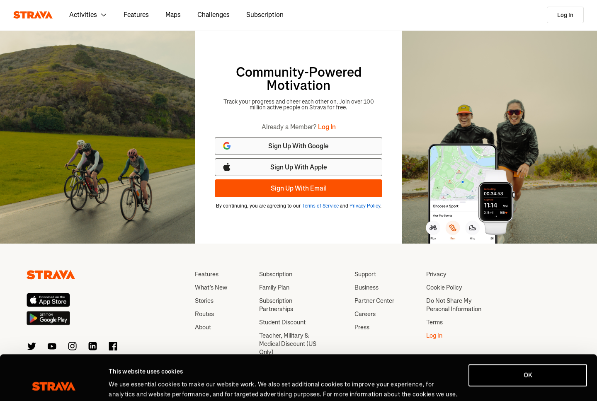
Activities (88, 14)
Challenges (213, 14)
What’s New (211, 287)
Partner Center (374, 301)
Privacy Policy (364, 206)
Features (136, 14)
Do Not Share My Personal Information (453, 305)
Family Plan (274, 287)
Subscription (265, 14)
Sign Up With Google (275, 146)
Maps (173, 14)
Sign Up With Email (299, 188)
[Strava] (33, 15)
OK (528, 333)
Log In (565, 15)
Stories (204, 301)
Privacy (436, 274)
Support (365, 274)
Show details (127, 385)
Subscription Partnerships (276, 305)
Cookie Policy (444, 287)
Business (366, 287)
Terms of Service (320, 206)
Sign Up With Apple (274, 167)
